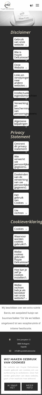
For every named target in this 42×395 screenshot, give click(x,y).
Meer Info (29, 386)
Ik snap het (12, 386)
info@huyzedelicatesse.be (25, 351)
